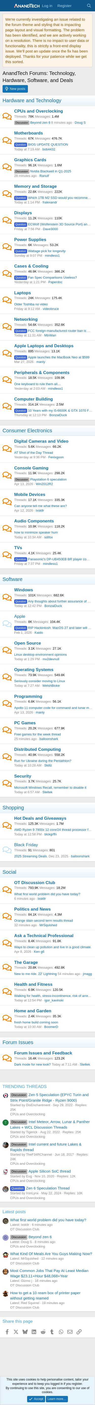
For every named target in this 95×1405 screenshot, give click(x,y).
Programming (28, 696)
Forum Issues (18, 1042)
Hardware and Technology (32, 100)
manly (40, 362)
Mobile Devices (29, 494)
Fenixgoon (56, 457)
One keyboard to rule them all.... (37, 384)
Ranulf (44, 176)
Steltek (47, 792)
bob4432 (48, 149)
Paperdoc (55, 282)
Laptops (22, 292)
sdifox (48, 537)
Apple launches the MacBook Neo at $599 (51, 357)
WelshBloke (51, 685)
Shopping (13, 807)
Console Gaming (31, 468)
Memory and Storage (35, 186)
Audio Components (34, 521)
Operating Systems (33, 669)
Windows (23, 590)
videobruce (51, 309)
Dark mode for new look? (32, 1064)
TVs (18, 547)
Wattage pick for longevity (40, 251)
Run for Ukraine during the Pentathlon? (42, 761)
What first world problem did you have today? (47, 894)
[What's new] (79, 5)
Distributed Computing (37, 749)
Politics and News (32, 909)
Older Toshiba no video (31, 304)
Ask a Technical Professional (43, 935)
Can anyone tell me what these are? (40, 506)
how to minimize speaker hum (36, 532)
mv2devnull (51, 659)
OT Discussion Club (34, 882)
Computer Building (33, 399)
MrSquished (48, 925)
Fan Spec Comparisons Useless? (45, 277)
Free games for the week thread (37, 734)
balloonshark (49, 739)
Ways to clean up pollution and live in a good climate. (52, 947)
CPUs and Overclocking (38, 111)
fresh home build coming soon (36, 1022)
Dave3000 (50, 229)
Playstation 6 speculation (40, 479)
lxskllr (40, 510)
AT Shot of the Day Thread (33, 453)
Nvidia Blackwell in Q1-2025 (42, 171)
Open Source (27, 643)
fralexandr (50, 202)
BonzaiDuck (58, 415)
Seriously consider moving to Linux (39, 681)
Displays (23, 212)
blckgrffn (50, 834)
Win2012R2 (44, 484)
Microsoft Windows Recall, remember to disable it (50, 787)
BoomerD (51, 1027)
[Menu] (7, 6)
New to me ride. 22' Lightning (35, 974)
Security (22, 776)
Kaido (38, 632)
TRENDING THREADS (25, 1086)
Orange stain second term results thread (43, 920)
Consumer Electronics (27, 430)
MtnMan (50, 335)
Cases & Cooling (31, 266)
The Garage (26, 962)
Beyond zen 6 (32, 122)
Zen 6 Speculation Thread (40, 1188)
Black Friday (26, 844)
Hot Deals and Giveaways (40, 818)
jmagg (87, 974)
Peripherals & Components (41, 372)
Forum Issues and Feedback (43, 1053)
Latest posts (14, 1211)
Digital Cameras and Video (41, 441)
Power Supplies (30, 239)
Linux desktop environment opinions (40, 654)
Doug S (80, 122)
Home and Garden (32, 1011)
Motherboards (28, 133)
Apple (19, 616)
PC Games (25, 723)
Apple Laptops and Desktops (43, 345)
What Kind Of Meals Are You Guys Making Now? (51, 1254)
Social (9, 872)
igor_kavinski (53, 1000)
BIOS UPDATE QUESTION (41, 144)
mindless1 (52, 255)
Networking (26, 319)
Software (13, 579)
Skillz (48, 765)
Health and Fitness (33, 984)
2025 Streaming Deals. (31, 856)
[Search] (89, 5)
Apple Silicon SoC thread (40, 1171)
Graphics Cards (30, 159)
